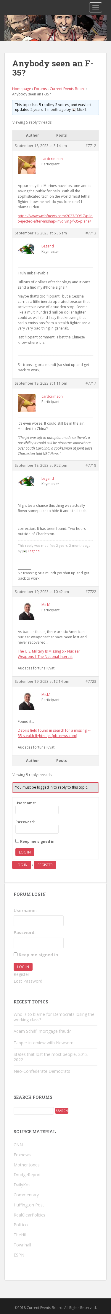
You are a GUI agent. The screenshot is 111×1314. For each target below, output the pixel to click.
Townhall (22, 1245)
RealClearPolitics (29, 1215)
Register (45, 864)
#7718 (91, 465)
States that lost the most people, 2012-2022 (51, 1056)
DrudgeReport (27, 1174)
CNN (18, 1144)
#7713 (91, 233)
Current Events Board (68, 88)
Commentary (26, 1195)
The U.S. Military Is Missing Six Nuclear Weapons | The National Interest (49, 654)
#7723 (91, 681)
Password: (25, 821)
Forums (40, 88)
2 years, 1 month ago (48, 109)
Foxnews (22, 1155)
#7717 (91, 383)
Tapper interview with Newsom (43, 1043)
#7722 (91, 591)
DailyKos (22, 1184)
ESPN (19, 1255)
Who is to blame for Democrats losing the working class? (54, 1016)
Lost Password (28, 981)
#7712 (91, 145)
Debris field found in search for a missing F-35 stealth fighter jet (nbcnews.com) (54, 733)
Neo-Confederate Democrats (42, 1071)
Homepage (21, 88)
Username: (25, 802)
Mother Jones (27, 1165)
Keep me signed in (37, 841)
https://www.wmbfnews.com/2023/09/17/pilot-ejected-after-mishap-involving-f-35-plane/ (55, 218)
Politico (21, 1224)
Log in (22, 864)
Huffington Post (29, 1205)
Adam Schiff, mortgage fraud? (42, 1031)
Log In (25, 852)
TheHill (20, 1235)
